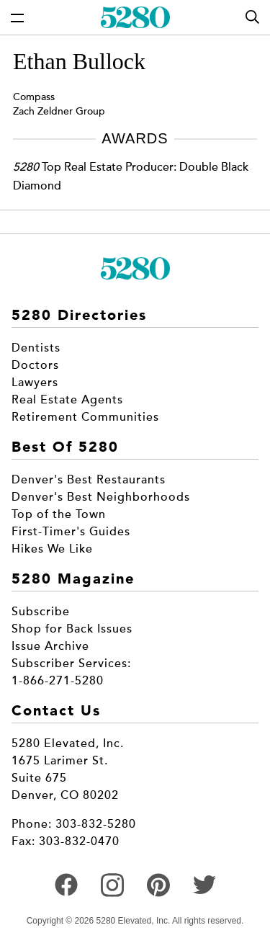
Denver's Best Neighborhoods (101, 497)
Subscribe (41, 611)
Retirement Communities (85, 417)
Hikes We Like (52, 549)
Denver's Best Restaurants (89, 480)
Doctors (35, 365)
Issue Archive (50, 646)
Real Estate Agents (67, 400)
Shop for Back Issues (72, 629)
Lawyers (35, 382)
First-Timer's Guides (71, 531)
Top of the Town (59, 514)
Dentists (36, 348)
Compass (34, 97)
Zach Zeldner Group (59, 111)
